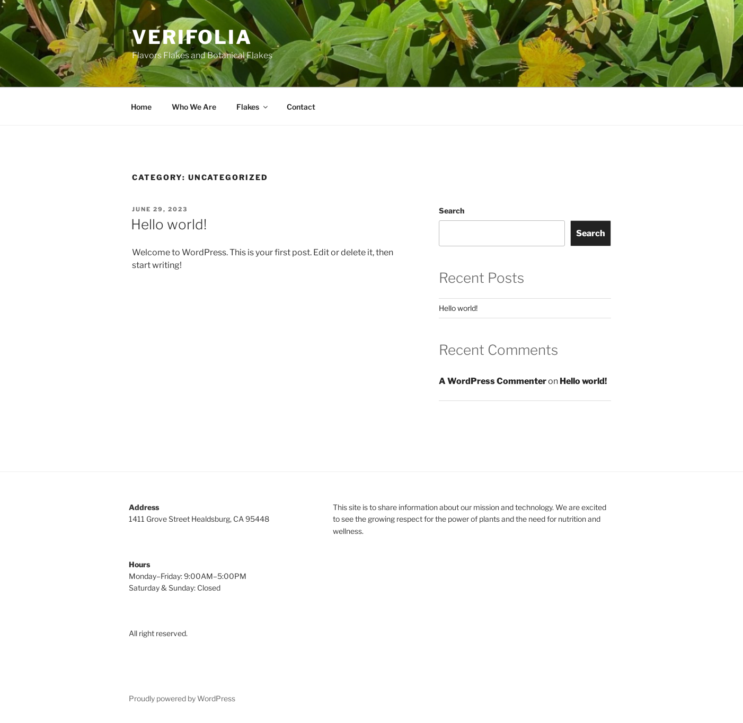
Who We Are (194, 106)
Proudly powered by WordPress (182, 698)
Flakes (252, 106)
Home (141, 106)
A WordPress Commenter (492, 381)
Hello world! (169, 224)
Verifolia (192, 37)
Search (451, 210)
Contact (301, 106)
